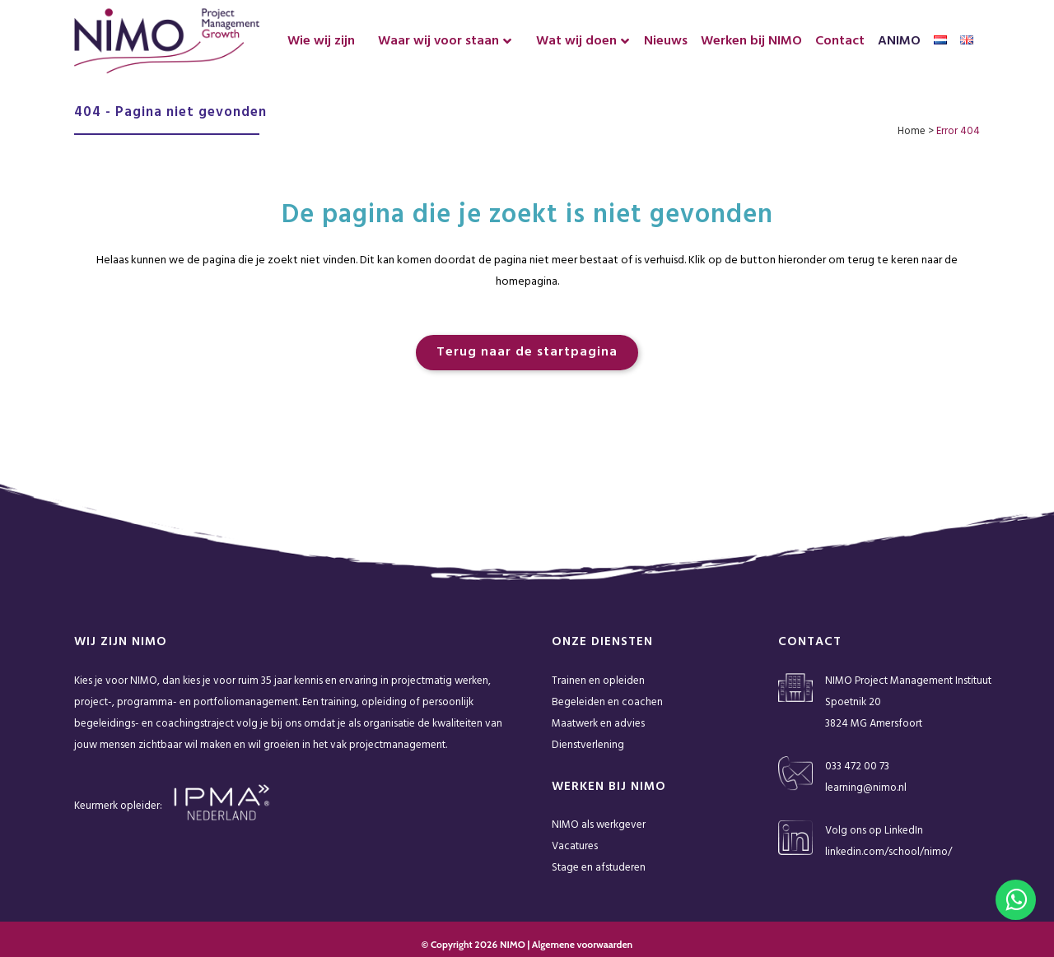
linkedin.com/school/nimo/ (888, 852)
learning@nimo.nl (866, 788)
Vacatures (575, 846)
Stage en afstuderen (599, 867)
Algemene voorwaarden (582, 944)
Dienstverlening (588, 745)
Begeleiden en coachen (607, 702)
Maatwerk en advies (598, 723)
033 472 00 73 (857, 766)
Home (912, 131)
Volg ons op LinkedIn (874, 830)
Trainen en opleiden (598, 681)
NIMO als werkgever (599, 825)
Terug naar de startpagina (527, 352)
